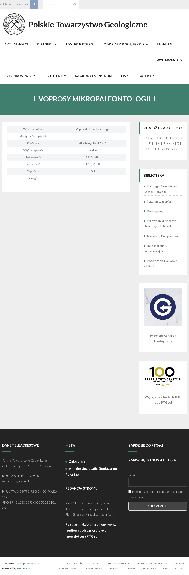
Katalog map (155, 211)
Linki (165, 568)
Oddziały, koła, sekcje (151, 563)
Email (131, 475)
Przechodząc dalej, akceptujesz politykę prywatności (155, 494)
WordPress (23, 568)
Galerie (179, 568)
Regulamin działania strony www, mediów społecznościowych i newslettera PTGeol (90, 530)
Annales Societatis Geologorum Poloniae (91, 471)
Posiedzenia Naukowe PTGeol (160, 263)
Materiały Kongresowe (163, 236)
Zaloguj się (77, 461)
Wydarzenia (67, 568)
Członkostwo (91, 568)
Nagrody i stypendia (142, 568)
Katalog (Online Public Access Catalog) (161, 189)
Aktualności (74, 563)
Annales (178, 563)
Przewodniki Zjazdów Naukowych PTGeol (160, 223)
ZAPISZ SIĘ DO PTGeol (145, 445)
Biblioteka (115, 568)
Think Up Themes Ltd (26, 563)
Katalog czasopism (160, 201)
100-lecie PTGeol (119, 563)
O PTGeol (95, 563)
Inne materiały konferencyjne (155, 248)
